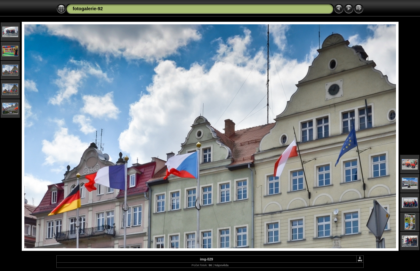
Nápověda (221, 265)
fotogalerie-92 (88, 8)
